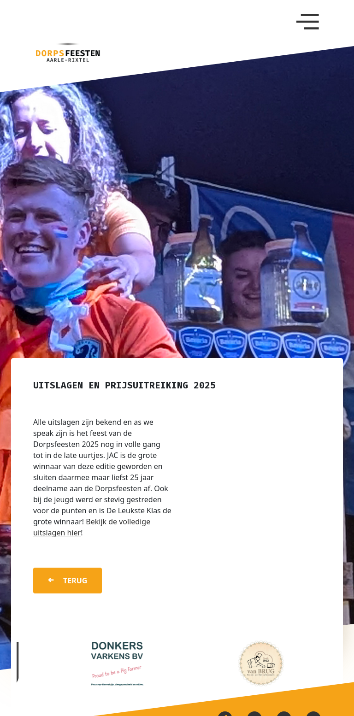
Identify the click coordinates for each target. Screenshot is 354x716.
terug (75, 580)
